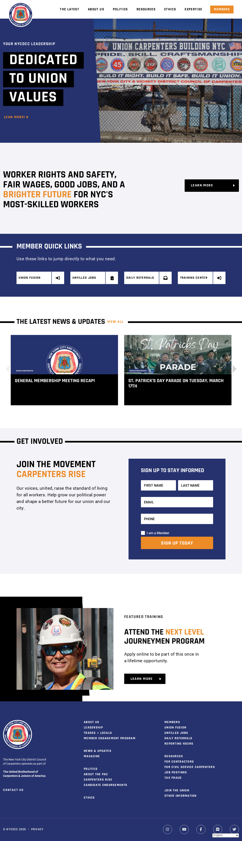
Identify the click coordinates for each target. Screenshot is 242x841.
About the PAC (96, 774)
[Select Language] (225, 835)
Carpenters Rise (98, 779)
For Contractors (179, 761)
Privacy (37, 829)
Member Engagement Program (110, 738)
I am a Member (158, 532)
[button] (232, 369)
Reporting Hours (178, 743)
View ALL (115, 322)
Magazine (92, 756)
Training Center (201, 278)
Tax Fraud (173, 777)
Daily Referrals (147, 278)
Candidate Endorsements (105, 785)
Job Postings (175, 772)
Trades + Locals (98, 732)
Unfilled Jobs (93, 278)
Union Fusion (39, 278)
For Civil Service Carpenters (189, 767)
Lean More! (16, 117)
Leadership (93, 727)
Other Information (180, 795)
